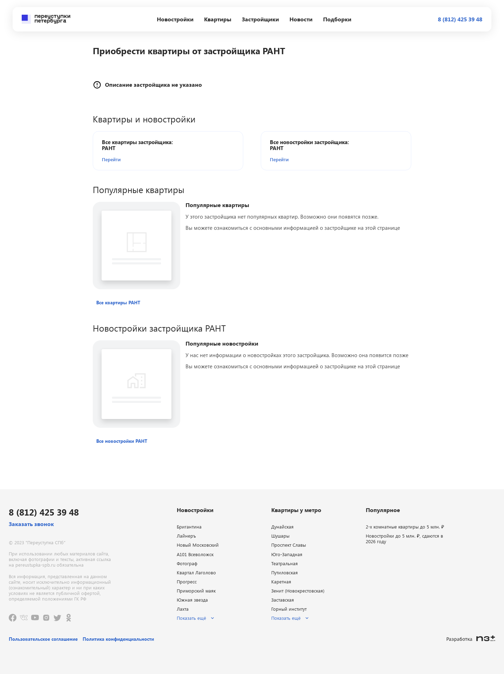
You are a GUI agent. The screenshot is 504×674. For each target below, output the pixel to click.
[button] (142, 159)
